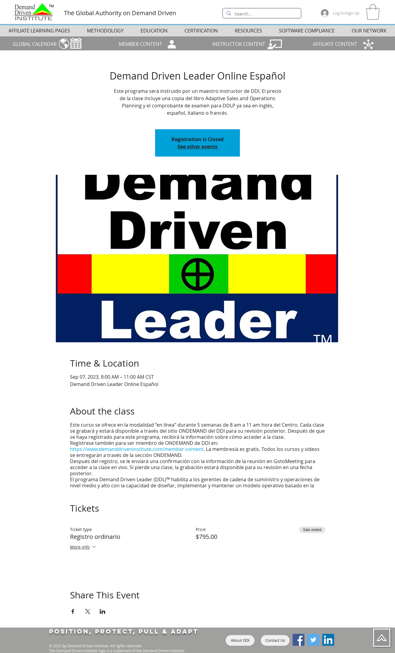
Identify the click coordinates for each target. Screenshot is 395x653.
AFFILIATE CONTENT (335, 44)
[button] (373, 12)
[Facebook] (298, 640)
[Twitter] (313, 640)
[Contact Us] (275, 640)
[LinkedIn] (328, 640)
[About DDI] (240, 640)
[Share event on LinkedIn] (102, 611)
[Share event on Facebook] (73, 611)
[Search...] (261, 13)
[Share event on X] (88, 611)
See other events (197, 146)
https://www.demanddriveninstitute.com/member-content (137, 449)
